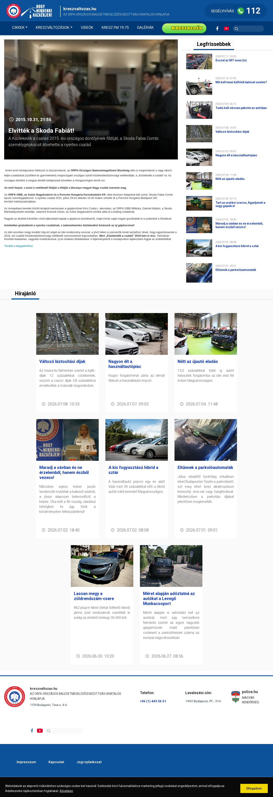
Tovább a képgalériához (18, 246)
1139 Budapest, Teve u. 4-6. (49, 705)
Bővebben (66, 791)
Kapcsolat (56, 762)
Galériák (145, 27)
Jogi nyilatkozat (89, 762)
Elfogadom (254, 788)
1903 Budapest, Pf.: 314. (203, 701)
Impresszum (26, 762)
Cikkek (18, 27)
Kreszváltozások (52, 27)
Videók (87, 27)
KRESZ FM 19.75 (115, 27)
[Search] (64, 731)
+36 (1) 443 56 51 (153, 701)
